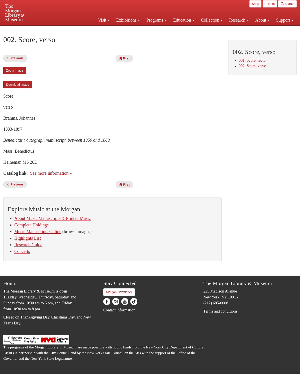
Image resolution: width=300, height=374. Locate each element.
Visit (104, 20)
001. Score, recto (252, 60)
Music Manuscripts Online (37, 231)
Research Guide (28, 244)
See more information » (51, 173)
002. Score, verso (252, 66)
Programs (156, 20)
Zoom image (14, 70)
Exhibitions (128, 20)
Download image (17, 84)
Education (183, 20)
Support (284, 20)
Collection (212, 20)
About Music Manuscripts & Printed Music (52, 218)
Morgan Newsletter (119, 292)
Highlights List (27, 238)
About (262, 20)
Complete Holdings (31, 224)
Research (238, 20)
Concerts (22, 251)
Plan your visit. (97, 29)
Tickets (270, 4)
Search (287, 4)
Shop (255, 4)
